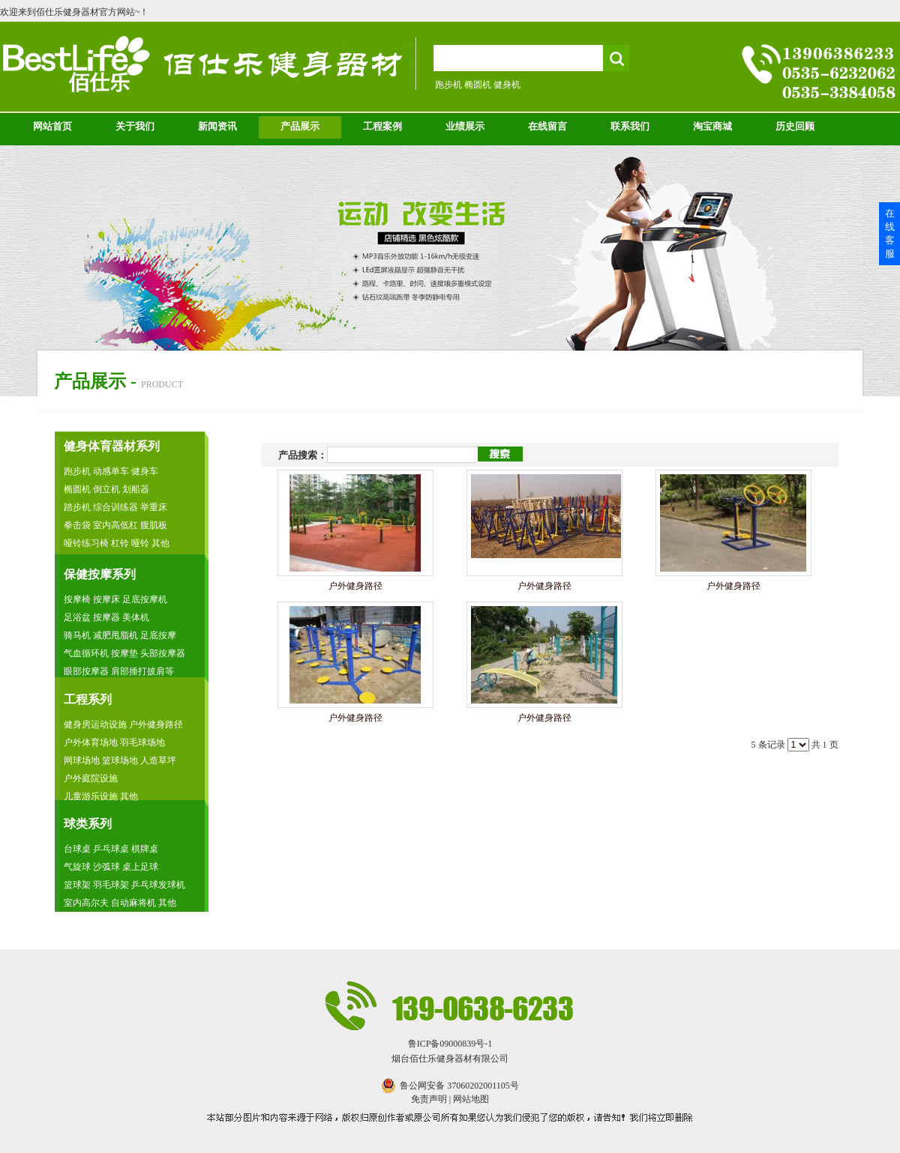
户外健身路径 (156, 724)
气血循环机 (86, 653)
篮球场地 (120, 760)
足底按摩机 (144, 599)
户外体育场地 (91, 742)
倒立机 (106, 489)
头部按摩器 (162, 653)
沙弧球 (106, 867)
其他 (161, 543)
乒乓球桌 (111, 849)
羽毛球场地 (142, 742)
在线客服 (890, 233)
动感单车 (112, 471)
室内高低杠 (115, 525)
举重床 (153, 507)
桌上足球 (140, 867)
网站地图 (471, 1099)
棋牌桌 (144, 849)
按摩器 (107, 617)
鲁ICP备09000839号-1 (450, 1043)
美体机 (135, 617)
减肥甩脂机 (116, 635)
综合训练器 (115, 507)
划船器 (135, 489)
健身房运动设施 (96, 724)
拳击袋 (77, 525)
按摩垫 (125, 653)
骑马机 (78, 635)
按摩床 (107, 599)
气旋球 (78, 867)
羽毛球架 (111, 885)
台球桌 (77, 849)
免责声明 (429, 1099)
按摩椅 (78, 599)
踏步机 (78, 507)
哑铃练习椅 (86, 543)
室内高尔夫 (87, 903)
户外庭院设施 (91, 778)
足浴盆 (78, 617)
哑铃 (140, 543)
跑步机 (77, 471)
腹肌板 (153, 525)
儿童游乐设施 (91, 796)
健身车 (144, 471)
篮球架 (77, 885)
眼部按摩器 (87, 671)
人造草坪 (158, 760)
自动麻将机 (134, 903)
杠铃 (121, 543)
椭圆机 (77, 489)
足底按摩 (158, 635)
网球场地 (82, 760)
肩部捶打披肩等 (142, 671)
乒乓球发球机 (158, 885)
